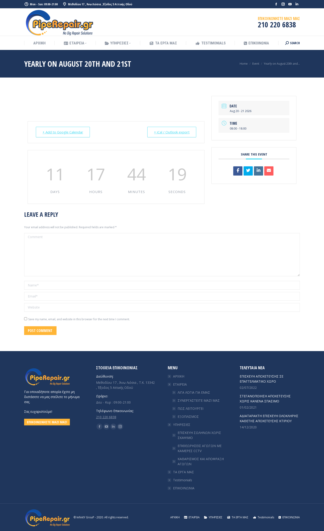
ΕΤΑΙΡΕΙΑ (177, 384)
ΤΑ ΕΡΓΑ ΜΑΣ (183, 472)
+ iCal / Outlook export (172, 132)
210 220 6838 (106, 417)
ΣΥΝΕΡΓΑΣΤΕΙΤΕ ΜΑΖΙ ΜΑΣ (199, 400)
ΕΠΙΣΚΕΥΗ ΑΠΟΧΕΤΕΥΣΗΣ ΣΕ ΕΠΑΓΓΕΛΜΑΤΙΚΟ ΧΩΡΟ (261, 379)
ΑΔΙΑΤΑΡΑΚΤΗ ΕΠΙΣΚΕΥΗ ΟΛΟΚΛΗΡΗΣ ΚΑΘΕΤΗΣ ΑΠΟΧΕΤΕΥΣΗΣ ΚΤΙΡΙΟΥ (269, 418)
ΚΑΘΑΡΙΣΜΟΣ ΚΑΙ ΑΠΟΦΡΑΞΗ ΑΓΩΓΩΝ (201, 461)
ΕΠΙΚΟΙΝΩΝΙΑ (183, 488)
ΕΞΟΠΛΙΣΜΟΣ (188, 416)
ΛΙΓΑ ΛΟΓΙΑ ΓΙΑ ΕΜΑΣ (194, 392)
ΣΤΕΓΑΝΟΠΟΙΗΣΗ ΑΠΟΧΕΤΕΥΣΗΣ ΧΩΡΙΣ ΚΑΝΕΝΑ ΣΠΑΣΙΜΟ (265, 398)
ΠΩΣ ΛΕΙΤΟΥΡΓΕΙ (190, 408)
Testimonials (182, 480)
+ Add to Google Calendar (63, 132)
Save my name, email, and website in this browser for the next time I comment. (79, 319)
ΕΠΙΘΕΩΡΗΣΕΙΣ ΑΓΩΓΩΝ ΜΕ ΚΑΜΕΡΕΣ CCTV (200, 448)
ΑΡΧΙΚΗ (178, 376)
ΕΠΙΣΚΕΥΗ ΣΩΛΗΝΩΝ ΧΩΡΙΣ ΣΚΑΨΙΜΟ (199, 435)
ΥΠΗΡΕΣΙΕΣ (179, 424)
